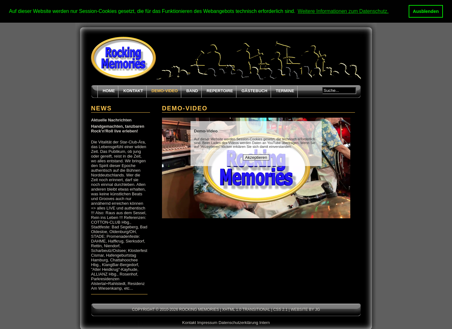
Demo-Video (165, 90)
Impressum (207, 322)
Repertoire (220, 90)
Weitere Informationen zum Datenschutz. (225, 150)
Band (192, 90)
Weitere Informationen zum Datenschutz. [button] (343, 11)
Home (109, 90)
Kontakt (133, 90)
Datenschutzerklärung (238, 322)
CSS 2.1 (280, 309)
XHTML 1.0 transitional (246, 309)
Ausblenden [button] (426, 11)
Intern (264, 322)
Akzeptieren (256, 157)
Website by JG (305, 309)
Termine (285, 90)
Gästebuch (254, 90)
